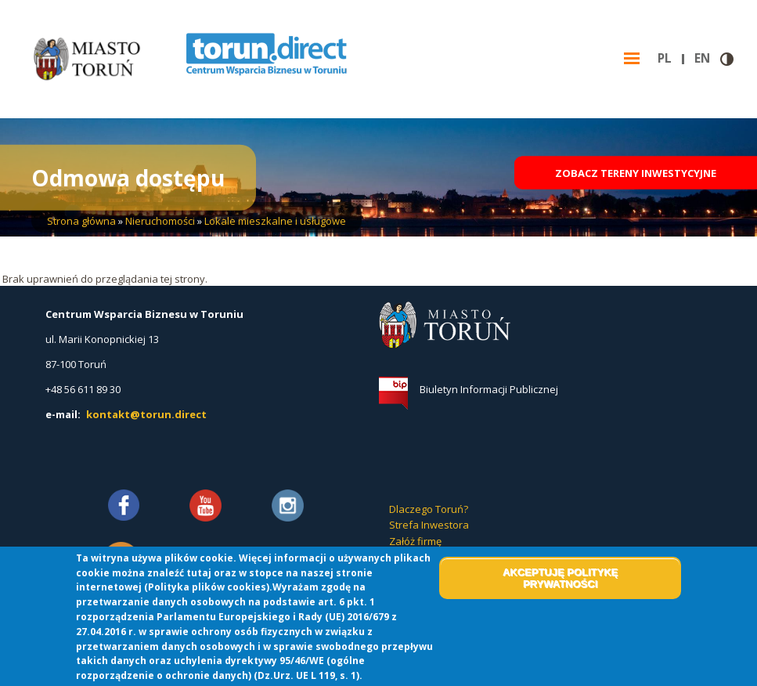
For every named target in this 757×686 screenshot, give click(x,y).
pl (671, 58)
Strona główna (81, 221)
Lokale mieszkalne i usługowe (275, 221)
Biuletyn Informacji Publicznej (489, 389)
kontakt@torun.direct (146, 414)
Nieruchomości (160, 221)
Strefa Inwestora (429, 525)
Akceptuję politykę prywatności (560, 578)
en (707, 58)
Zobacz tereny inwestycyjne (635, 177)
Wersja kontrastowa (727, 59)
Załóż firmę (415, 541)
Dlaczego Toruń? (428, 509)
